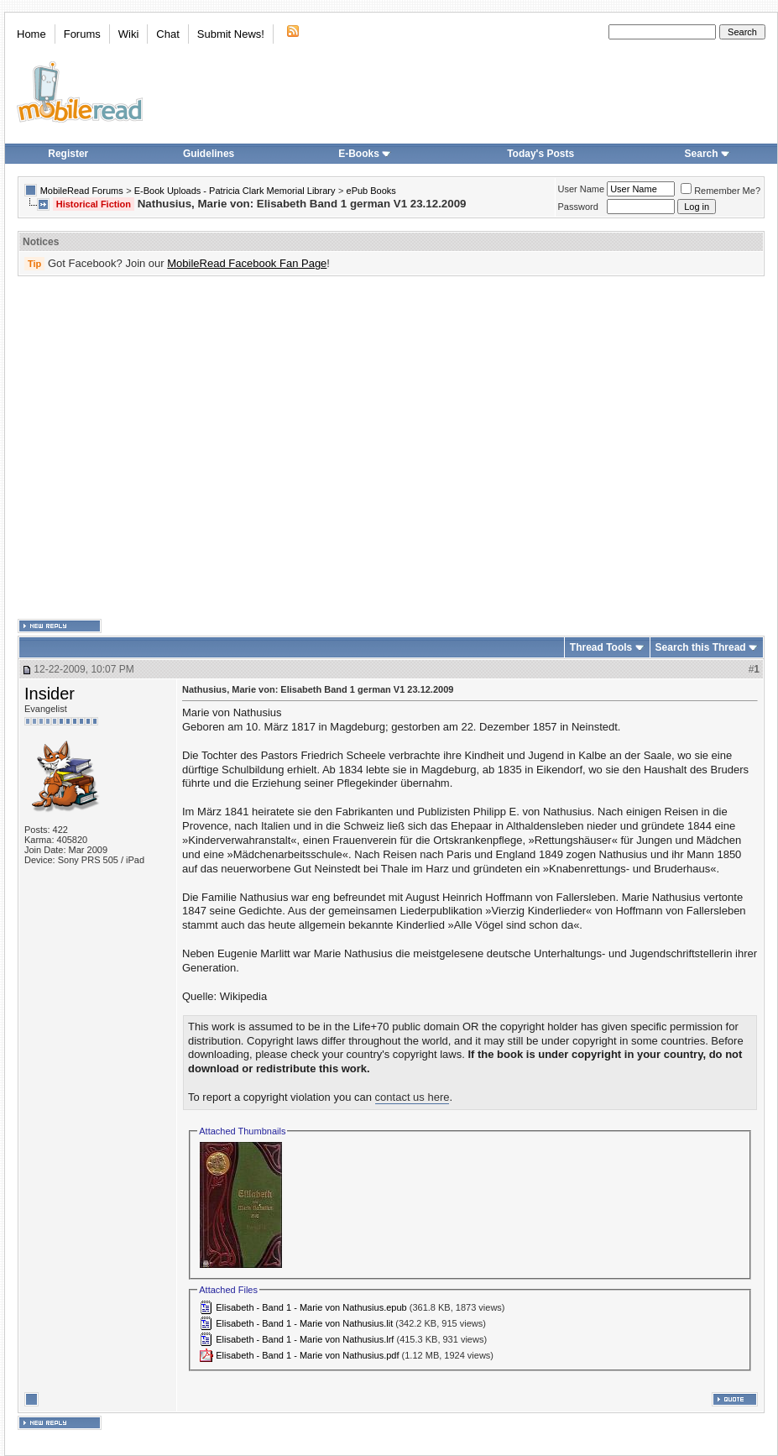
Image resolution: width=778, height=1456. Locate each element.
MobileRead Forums (81, 191)
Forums (82, 34)
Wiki (128, 34)
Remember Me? (720, 191)
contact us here (412, 1097)
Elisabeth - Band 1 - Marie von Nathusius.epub (311, 1307)
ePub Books (371, 191)
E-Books (364, 154)
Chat (167, 34)
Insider (49, 693)
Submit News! (230, 34)
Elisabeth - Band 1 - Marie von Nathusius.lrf (305, 1339)
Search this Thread (700, 647)
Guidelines (208, 154)
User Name (581, 189)
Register (68, 154)
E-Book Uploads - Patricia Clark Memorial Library (235, 191)
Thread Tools (601, 647)
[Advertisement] (157, 448)
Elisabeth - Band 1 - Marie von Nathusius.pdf (307, 1355)
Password (578, 207)
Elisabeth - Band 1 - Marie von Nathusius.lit (304, 1323)
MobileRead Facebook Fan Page (246, 263)
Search (707, 154)
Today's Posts (540, 154)
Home (31, 34)
